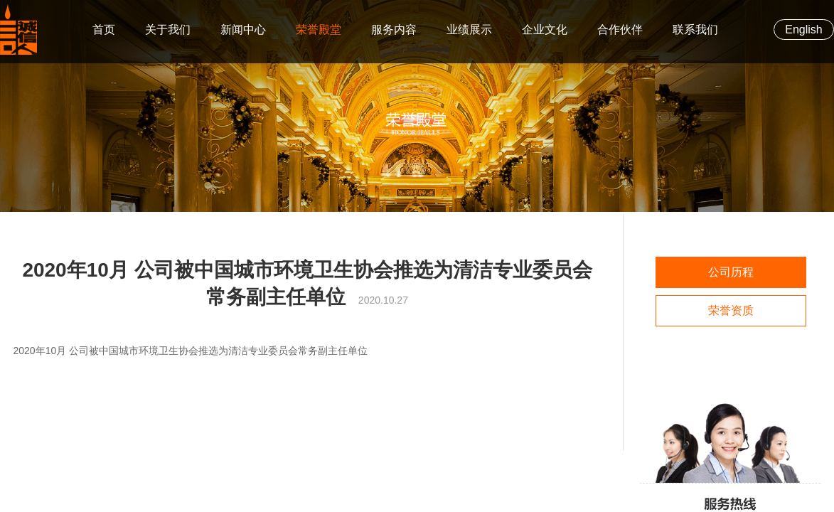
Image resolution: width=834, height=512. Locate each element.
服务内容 (394, 29)
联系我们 (695, 29)
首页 (103, 29)
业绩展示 (469, 29)
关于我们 (168, 29)
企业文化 (544, 29)
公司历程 (731, 272)
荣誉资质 (731, 310)
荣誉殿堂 (318, 29)
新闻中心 (243, 29)
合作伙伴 (620, 29)
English (803, 29)
